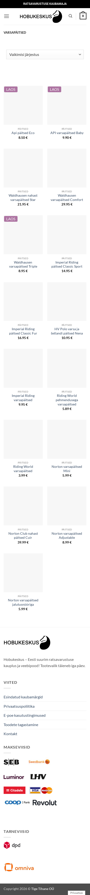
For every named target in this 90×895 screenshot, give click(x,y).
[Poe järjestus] (45, 54)
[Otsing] (70, 16)
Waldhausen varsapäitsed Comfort (67, 198)
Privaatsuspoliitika (19, 706)
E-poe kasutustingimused (25, 715)
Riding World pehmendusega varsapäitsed (67, 400)
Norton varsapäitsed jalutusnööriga (23, 602)
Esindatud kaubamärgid (23, 697)
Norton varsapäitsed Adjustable (67, 536)
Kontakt (10, 733)
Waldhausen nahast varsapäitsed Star (23, 198)
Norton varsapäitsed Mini (67, 469)
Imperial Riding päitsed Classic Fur (23, 331)
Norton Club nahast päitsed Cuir (23, 536)
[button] (6, 16)
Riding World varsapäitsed (23, 469)
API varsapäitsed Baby (67, 133)
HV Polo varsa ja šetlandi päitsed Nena (67, 331)
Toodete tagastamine (21, 724)
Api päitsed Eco (23, 133)
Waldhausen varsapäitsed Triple (23, 264)
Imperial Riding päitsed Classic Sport (66, 264)
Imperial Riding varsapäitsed (23, 398)
